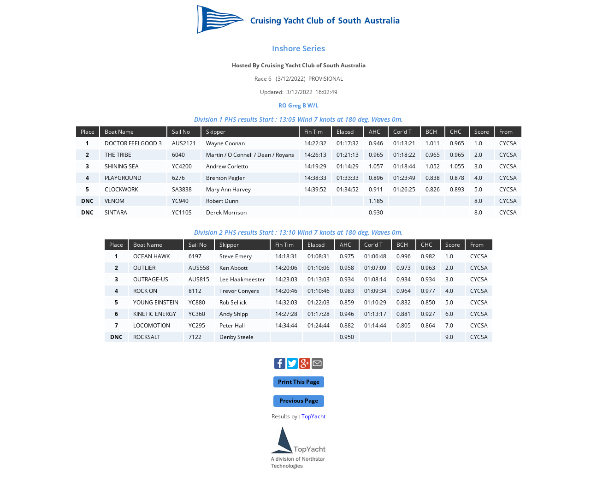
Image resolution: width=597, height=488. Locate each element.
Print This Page (298, 382)
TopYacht (313, 416)
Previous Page (298, 401)
